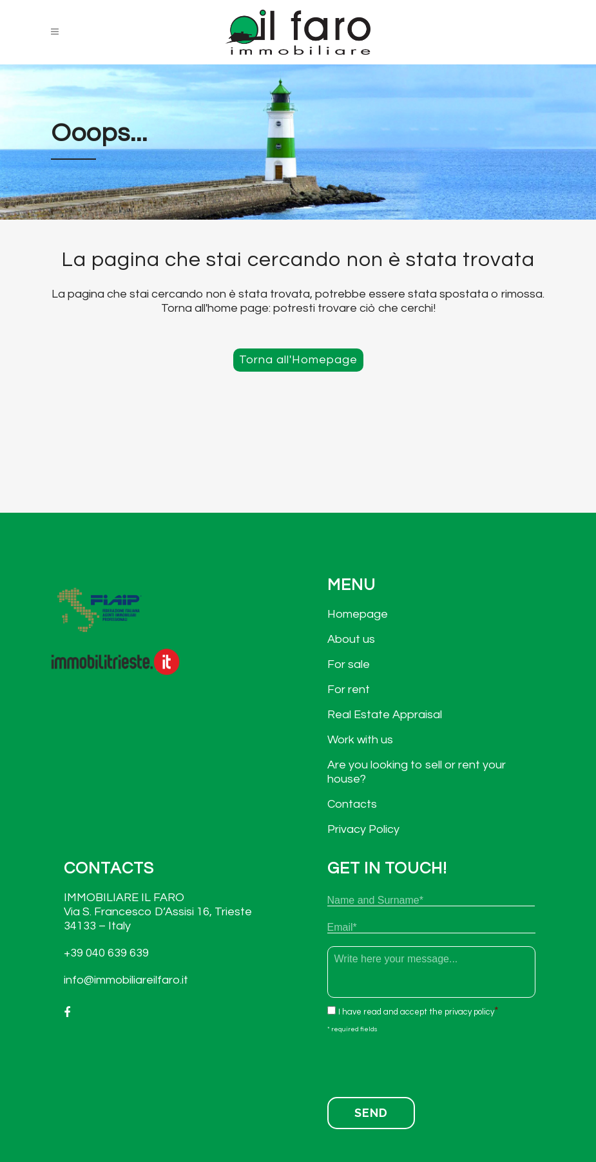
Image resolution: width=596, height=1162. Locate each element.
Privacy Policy (363, 829)
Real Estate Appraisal (384, 715)
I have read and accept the (416, 1011)
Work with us (360, 740)
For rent (348, 689)
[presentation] (425, 1061)
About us (351, 639)
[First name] (431, 900)
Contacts (352, 804)
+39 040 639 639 (106, 953)
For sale (348, 664)
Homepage (357, 614)
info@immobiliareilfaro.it (126, 980)
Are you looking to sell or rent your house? (416, 772)
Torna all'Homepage (298, 360)
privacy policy (469, 1011)
